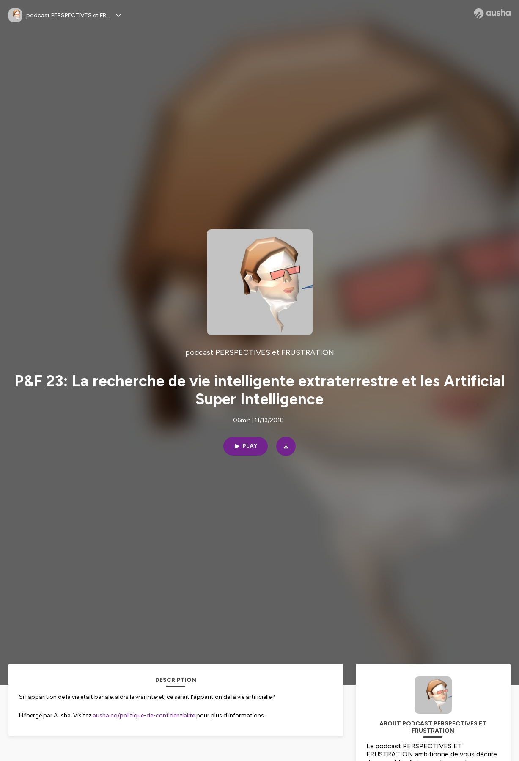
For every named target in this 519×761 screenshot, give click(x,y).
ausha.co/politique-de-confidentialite (144, 715)
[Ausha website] (492, 13)
